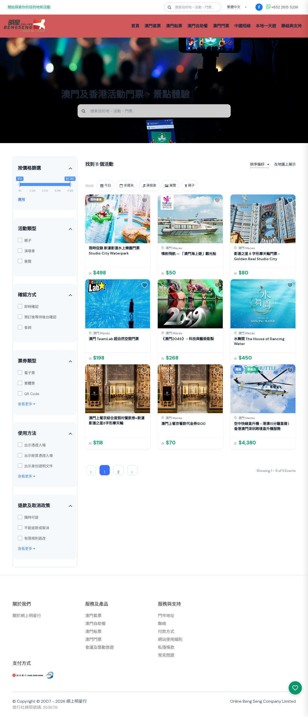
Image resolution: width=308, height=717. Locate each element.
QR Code (28, 393)
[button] (144, 200)
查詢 (24, 327)
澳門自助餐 (197, 26)
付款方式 (166, 631)
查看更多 (26, 404)
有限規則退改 (32, 538)
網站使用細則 (170, 639)
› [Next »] (132, 472)
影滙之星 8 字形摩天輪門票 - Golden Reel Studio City (257, 256)
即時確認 (28, 306)
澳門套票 (152, 26)
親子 (24, 240)
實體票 (26, 383)
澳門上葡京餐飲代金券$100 (183, 423)
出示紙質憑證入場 (35, 455)
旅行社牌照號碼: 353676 (35, 707)
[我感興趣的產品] (295, 688)
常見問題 (166, 655)
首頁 (135, 26)
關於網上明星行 (27, 615)
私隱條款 (166, 647)
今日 (105, 185)
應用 (21, 199)
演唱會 (26, 250)
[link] (117, 236)
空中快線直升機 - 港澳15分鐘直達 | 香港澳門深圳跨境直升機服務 (261, 426)
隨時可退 (28, 517)
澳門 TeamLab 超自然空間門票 (114, 339)
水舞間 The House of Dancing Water (259, 341)
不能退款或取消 (33, 527)
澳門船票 (174, 26)
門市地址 (166, 615)
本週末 (127, 185)
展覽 (24, 261)
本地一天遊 (266, 26)
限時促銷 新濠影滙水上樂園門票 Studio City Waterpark (114, 251)
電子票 (26, 372)
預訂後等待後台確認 (37, 317)
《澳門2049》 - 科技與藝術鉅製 (187, 339)
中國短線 (242, 26)
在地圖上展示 (285, 164)
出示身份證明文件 (35, 466)
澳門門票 (221, 26)
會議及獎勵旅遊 (99, 647)
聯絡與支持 (291, 26)
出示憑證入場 (32, 445)
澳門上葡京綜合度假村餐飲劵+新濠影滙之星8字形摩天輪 (116, 420)
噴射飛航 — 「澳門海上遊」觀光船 (188, 253)
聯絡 (162, 623)
